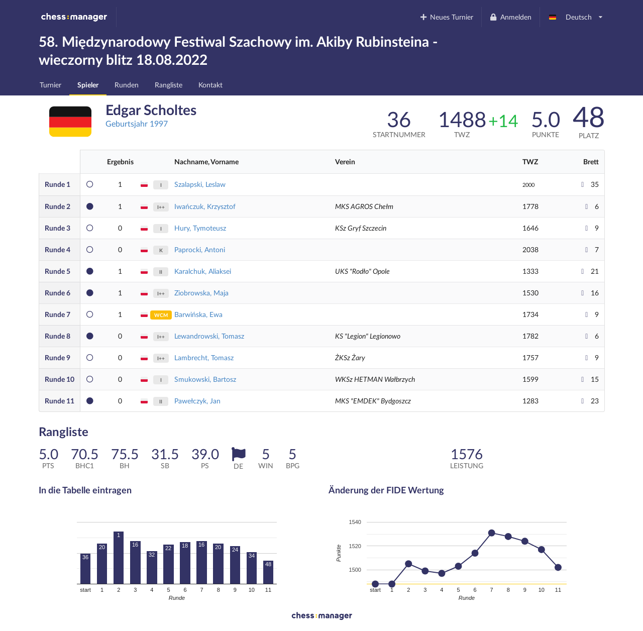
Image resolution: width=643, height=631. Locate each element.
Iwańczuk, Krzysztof (205, 206)
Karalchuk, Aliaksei (202, 271)
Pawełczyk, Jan (197, 400)
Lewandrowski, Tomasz (209, 336)
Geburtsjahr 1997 (136, 123)
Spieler (87, 84)
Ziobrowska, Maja (201, 292)
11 (59, 400)
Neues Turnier (446, 17)
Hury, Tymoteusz (200, 228)
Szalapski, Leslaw (200, 184)
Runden (127, 84)
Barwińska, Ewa (198, 314)
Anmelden (510, 17)
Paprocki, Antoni (199, 249)
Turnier (50, 84)
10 (59, 379)
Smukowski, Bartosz (205, 379)
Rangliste (168, 84)
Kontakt (210, 84)
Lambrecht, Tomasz (204, 357)
